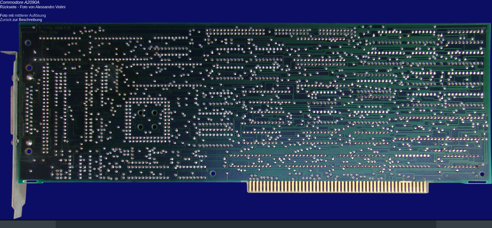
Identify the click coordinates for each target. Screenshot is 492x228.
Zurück (6, 20)
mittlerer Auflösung (30, 15)
